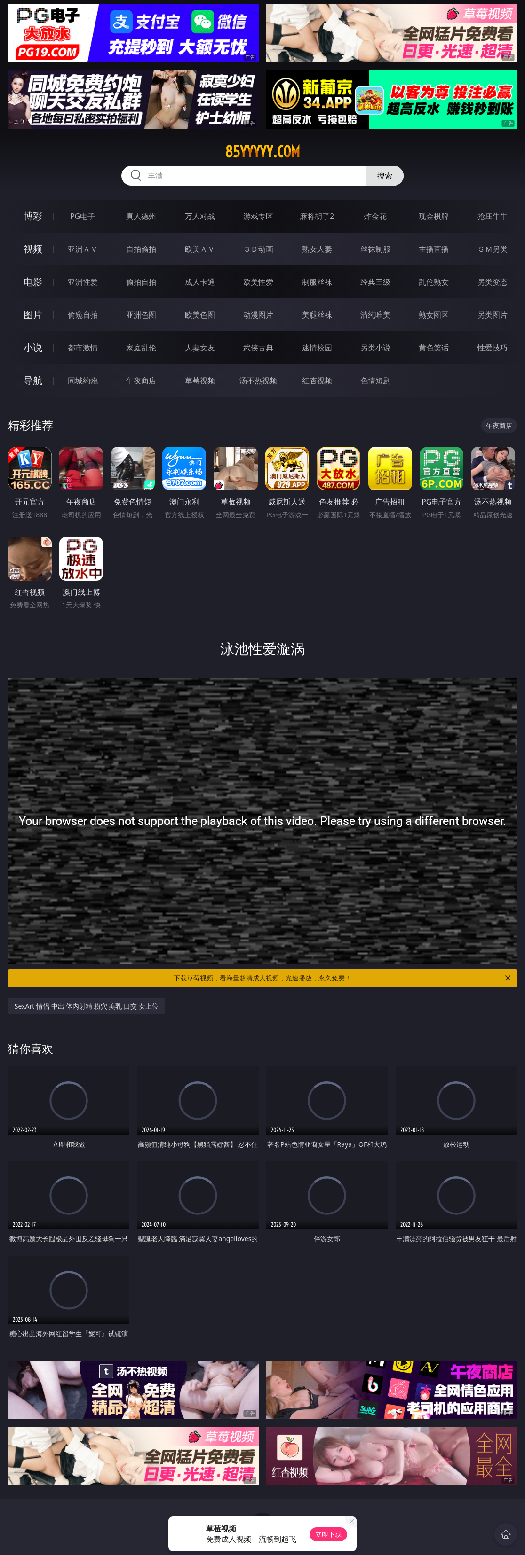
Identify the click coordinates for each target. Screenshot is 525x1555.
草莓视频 (200, 380)
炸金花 (375, 216)
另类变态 (492, 282)
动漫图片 (258, 315)
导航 (33, 380)
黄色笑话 (434, 347)
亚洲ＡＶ (83, 249)
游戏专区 (258, 216)
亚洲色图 (141, 315)
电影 (33, 281)
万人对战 (200, 216)
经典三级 (375, 282)
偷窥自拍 (83, 315)
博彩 (33, 216)
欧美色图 (200, 315)
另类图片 (492, 315)
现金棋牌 (434, 216)
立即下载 (328, 1534)
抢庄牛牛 (492, 216)
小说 (33, 347)
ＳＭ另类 (492, 249)
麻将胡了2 (317, 216)
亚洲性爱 (83, 282)
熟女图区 (434, 315)
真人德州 (141, 216)
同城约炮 (83, 380)
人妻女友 (200, 347)
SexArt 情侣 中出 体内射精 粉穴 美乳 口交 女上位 (87, 1006)
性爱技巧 (492, 347)
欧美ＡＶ (200, 249)
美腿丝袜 (317, 315)
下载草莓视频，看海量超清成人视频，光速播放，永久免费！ (343, 978)
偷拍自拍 (141, 282)
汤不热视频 (258, 380)
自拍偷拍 (141, 249)
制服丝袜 (317, 282)
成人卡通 (200, 282)
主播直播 (434, 249)
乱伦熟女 (434, 282)
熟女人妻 (317, 249)
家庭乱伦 (141, 347)
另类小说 (375, 347)
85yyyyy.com (262, 151)
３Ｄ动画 (258, 249)
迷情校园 (317, 347)
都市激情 (83, 347)
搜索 (384, 176)
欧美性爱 (258, 282)
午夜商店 (141, 380)
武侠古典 (258, 347)
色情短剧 (375, 380)
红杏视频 (317, 380)
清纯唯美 (375, 315)
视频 (33, 248)
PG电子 (82, 216)
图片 (33, 314)
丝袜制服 (375, 249)
